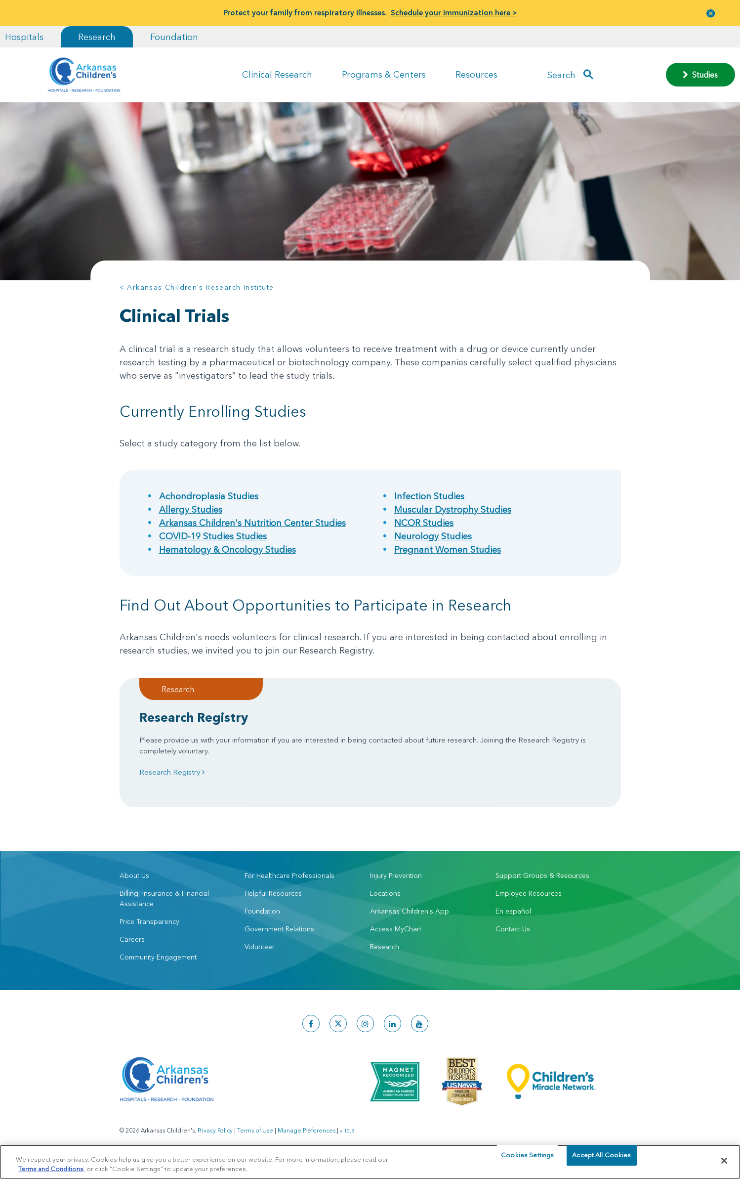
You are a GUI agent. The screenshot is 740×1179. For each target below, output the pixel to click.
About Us (134, 884)
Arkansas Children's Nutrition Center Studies (252, 522)
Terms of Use (255, 1139)
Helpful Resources (273, 902)
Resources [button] (476, 74)
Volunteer (260, 956)
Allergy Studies (190, 509)
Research (97, 37)
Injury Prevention (396, 884)
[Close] (724, 1161)
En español (513, 920)
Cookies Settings (527, 1160)
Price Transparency (149, 930)
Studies (700, 75)
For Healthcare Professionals (289, 884)
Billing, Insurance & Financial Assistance (164, 907)
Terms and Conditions (50, 1168)
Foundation (174, 37)
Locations (385, 902)
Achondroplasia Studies (208, 496)
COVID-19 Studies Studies (213, 536)
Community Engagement (158, 966)
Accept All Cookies (601, 1160)
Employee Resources (528, 902)
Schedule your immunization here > (454, 12)
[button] (710, 13)
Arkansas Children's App (409, 920)
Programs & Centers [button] (384, 74)
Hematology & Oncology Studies (227, 549)
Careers (132, 948)
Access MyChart (395, 938)
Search (561, 74)
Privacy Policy (215, 1139)
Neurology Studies (433, 536)
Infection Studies (429, 496)
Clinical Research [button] (277, 74)
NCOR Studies (423, 522)
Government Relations (279, 938)
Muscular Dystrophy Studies (452, 509)
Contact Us (512, 938)
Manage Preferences (306, 1139)
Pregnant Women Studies (447, 549)
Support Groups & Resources (542, 884)
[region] (370, 1161)
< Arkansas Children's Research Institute (197, 287)
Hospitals (24, 37)
